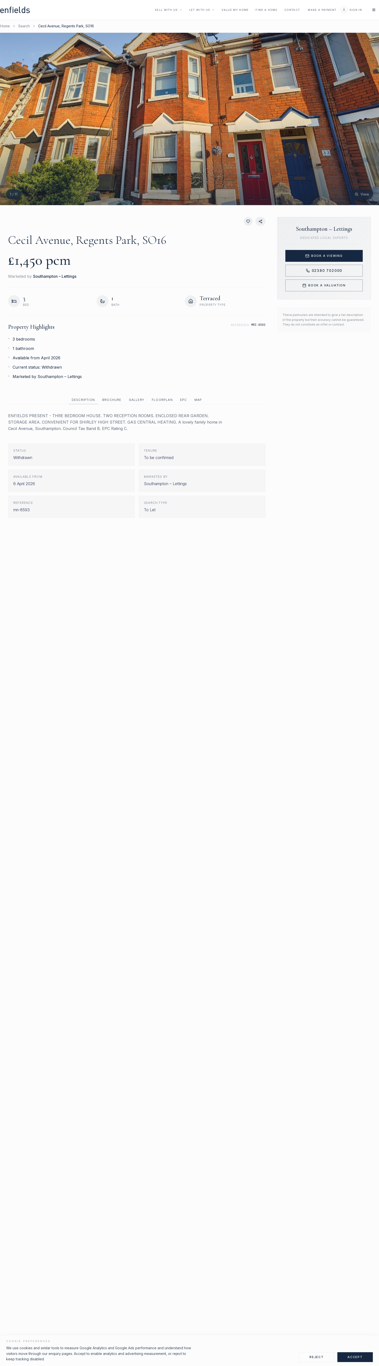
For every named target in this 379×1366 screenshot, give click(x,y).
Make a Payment (322, 10)
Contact (292, 10)
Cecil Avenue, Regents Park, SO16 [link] (66, 26)
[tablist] (136, 399)
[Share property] (260, 221)
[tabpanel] (136, 465)
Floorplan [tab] (162, 400)
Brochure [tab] (111, 400)
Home (5, 26)
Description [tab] (83, 400)
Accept (355, 1357)
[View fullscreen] (362, 194)
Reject (317, 1357)
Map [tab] (198, 400)
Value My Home (235, 10)
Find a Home (266, 10)
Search (24, 26)
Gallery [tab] (136, 400)
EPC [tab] (183, 400)
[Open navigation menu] (374, 10)
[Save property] (248, 221)
